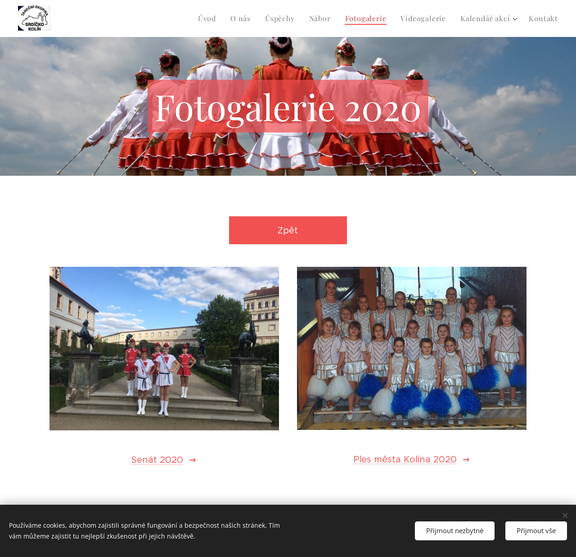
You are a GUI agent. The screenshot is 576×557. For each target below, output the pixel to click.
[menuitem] (209, 18)
